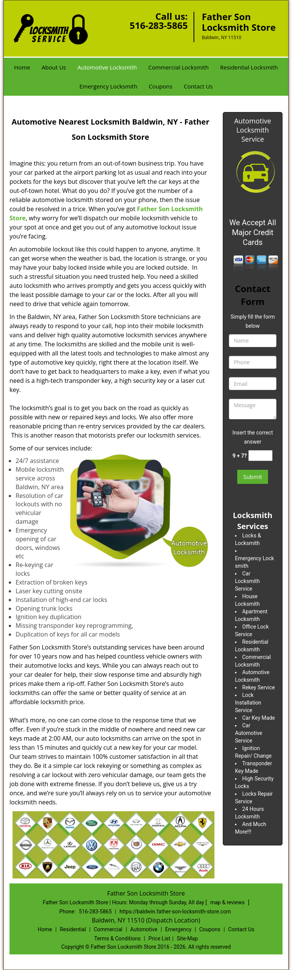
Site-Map (187, 938)
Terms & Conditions (117, 938)
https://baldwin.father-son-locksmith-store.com (175, 911)
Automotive (143, 929)
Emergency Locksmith (108, 86)
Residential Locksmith (249, 67)
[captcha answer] (260, 455)
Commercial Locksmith (178, 67)
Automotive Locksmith (107, 67)
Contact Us (198, 86)
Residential (73, 929)
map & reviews (228, 902)
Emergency (178, 929)
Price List (159, 938)
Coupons (160, 86)
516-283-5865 (159, 25)
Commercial (108, 929)
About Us (54, 67)
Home (22, 67)
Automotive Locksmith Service (252, 130)
